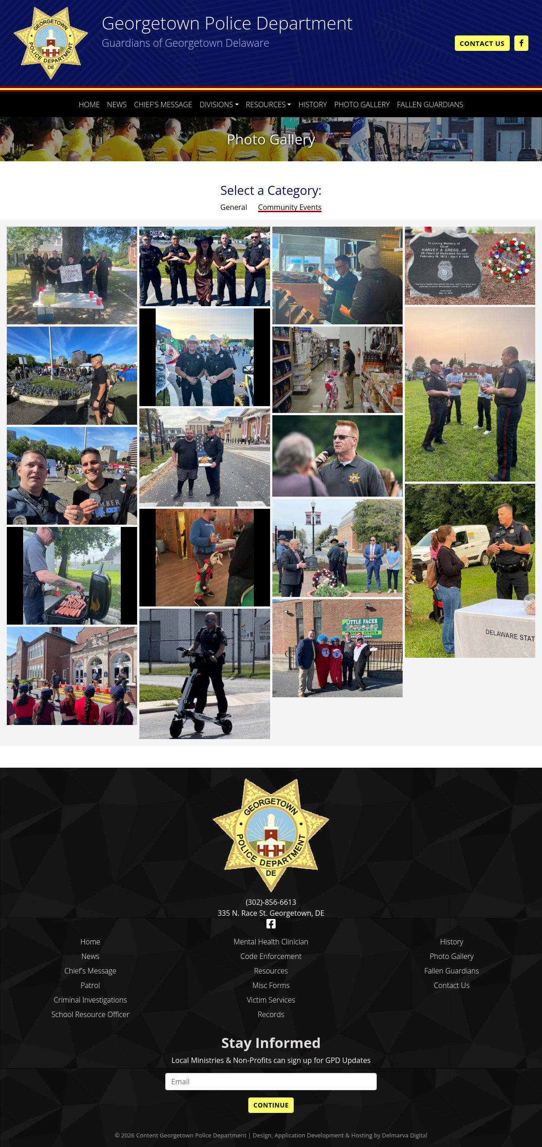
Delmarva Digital (404, 1135)
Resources (266, 104)
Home (89, 104)
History (312, 104)
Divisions (216, 104)
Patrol (90, 985)
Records (271, 1014)
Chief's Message (163, 104)
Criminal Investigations (90, 1000)
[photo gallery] (72, 275)
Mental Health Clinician (271, 942)
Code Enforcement (271, 956)
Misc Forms (271, 985)
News (117, 104)
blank (452, 1000)
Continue (270, 1105)
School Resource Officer (90, 1014)
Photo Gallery (361, 104)
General (235, 207)
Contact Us (482, 43)
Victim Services (271, 1000)
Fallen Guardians (430, 104)
